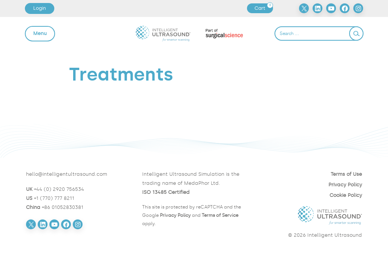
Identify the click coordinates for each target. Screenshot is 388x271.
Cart (263, 8)
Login (39, 8)
